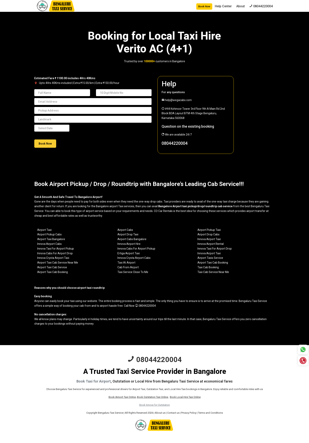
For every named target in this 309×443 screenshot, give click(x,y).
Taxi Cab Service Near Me (213, 272)
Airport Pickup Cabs (49, 234)
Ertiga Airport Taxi (128, 253)
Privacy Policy (188, 412)
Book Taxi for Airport (93, 381)
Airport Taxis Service (210, 257)
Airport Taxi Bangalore (51, 239)
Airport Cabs (125, 229)
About (240, 6)
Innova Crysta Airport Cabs (134, 257)
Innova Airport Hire (129, 243)
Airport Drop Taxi (127, 234)
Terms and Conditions (210, 412)
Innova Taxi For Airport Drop (214, 248)
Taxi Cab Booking (208, 267)
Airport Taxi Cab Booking (212, 262)
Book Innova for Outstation (154, 404)
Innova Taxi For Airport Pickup (55, 248)
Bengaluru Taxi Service (253, 301)
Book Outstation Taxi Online (152, 397)
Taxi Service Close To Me (132, 272)
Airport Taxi (44, 229)
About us (160, 412)
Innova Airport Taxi (209, 239)
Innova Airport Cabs (49, 243)
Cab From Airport (128, 267)
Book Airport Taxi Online (122, 397)
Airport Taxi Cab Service (52, 267)
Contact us (173, 412)
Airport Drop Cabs (208, 234)
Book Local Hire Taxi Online (185, 397)
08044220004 (175, 143)
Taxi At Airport (126, 262)
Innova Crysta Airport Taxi (53, 257)
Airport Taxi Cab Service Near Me (57, 262)
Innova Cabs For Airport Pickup (136, 248)
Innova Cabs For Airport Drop (55, 253)
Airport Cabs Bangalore (131, 239)
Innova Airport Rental (210, 243)
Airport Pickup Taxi (209, 229)
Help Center (223, 6)
